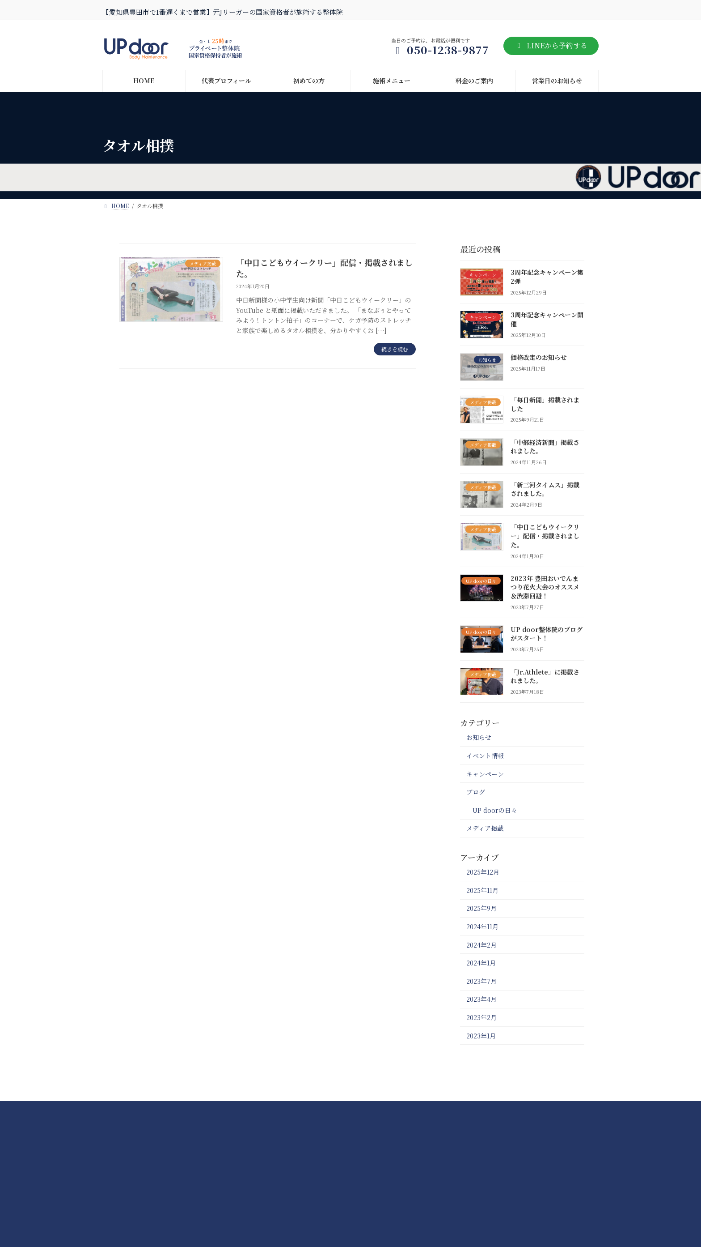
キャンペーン (485, 773)
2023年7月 (481, 980)
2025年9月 (481, 908)
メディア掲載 (484, 828)
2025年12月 (482, 871)
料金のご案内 (272, 1110)
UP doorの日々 (495, 809)
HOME (122, 1110)
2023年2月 (481, 1017)
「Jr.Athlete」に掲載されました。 (545, 676)
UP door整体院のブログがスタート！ (547, 633)
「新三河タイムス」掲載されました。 (545, 489)
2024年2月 (481, 944)
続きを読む (394, 349)
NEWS (163, 1110)
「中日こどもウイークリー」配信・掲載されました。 (324, 267)
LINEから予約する (551, 45)
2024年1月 (481, 962)
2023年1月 (481, 1035)
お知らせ (478, 737)
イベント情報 (485, 755)
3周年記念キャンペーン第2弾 (547, 277)
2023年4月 (481, 999)
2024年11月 (482, 926)
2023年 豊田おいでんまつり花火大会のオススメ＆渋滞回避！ (545, 586)
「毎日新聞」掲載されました (545, 404)
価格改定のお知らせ (539, 357)
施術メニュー (213, 1110)
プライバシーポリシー (415, 1110)
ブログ (475, 791)
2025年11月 (482, 889)
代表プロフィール (338, 1110)
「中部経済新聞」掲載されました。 (545, 446)
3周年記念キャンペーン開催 (547, 319)
